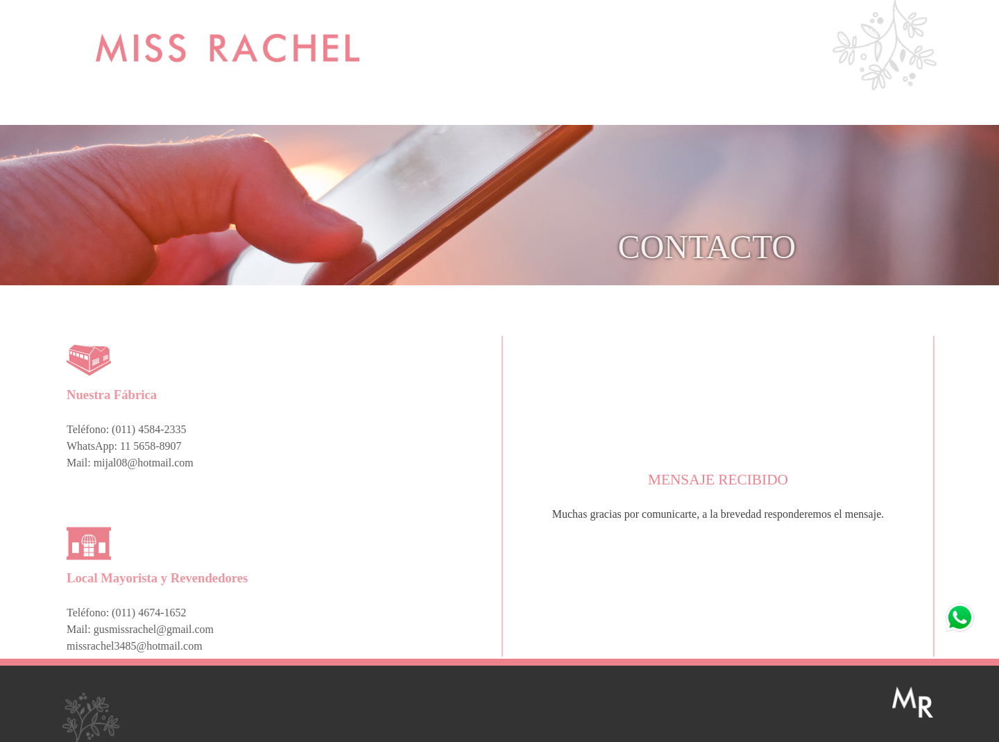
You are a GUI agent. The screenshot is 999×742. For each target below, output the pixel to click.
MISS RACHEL (111, 111)
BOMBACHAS (604, 111)
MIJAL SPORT (406, 111)
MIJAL (209, 111)
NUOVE (307, 111)
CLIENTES (702, 111)
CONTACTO (801, 111)
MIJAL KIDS (505, 111)
